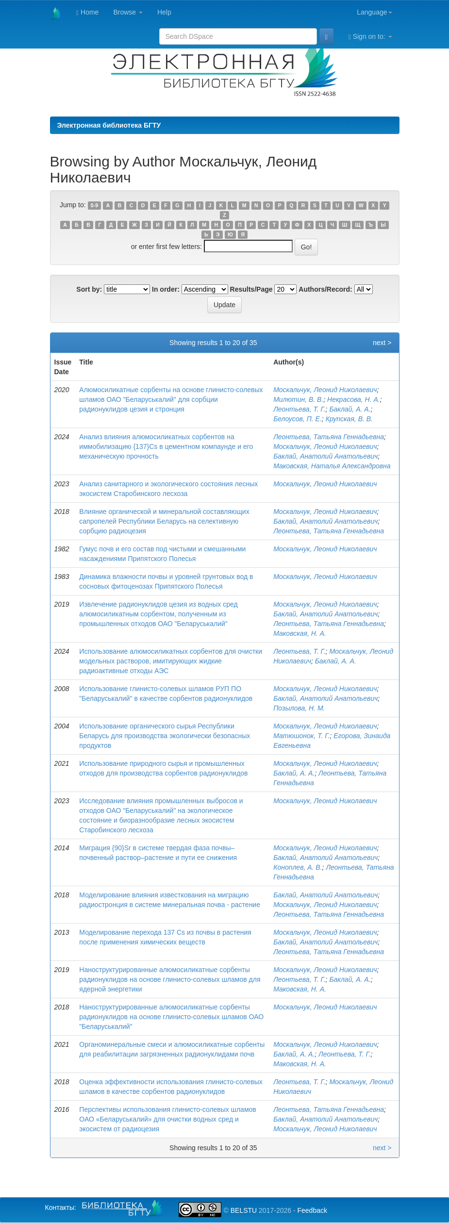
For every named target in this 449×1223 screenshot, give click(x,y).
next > (382, 343)
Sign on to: (370, 37)
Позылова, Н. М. (299, 708)
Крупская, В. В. (349, 419)
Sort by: (89, 289)
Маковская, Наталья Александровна (331, 466)
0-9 (94, 205)
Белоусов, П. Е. (297, 419)
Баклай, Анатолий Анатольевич (325, 456)
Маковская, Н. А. (299, 633)
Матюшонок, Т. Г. (301, 736)
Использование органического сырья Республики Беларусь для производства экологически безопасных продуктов (164, 735)
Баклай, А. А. (349, 409)
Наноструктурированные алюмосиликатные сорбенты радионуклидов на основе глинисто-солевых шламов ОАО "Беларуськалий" (171, 1016)
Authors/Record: (325, 289)
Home (87, 12)
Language (374, 12)
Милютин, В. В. (298, 399)
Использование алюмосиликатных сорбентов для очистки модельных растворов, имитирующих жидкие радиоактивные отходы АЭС (170, 661)
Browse (128, 12)
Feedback (312, 1210)
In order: (166, 289)
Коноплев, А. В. (297, 867)
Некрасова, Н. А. (353, 399)
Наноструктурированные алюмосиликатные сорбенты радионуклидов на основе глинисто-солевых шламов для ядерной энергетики (169, 979)
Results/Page (251, 289)
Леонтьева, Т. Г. (299, 409)
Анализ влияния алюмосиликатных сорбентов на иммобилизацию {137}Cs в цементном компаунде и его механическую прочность (166, 446)
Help (164, 12)
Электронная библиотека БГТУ (109, 125)
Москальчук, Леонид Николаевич (325, 390)
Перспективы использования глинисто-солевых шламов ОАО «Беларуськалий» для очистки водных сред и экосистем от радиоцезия (167, 1119)
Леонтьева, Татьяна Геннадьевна (328, 437)
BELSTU (244, 1210)
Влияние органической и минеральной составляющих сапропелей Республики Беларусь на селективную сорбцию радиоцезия (164, 521)
